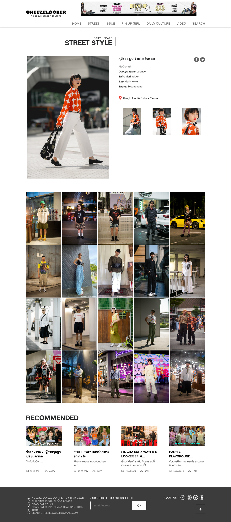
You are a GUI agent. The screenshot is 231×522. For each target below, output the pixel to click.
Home (76, 23)
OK (139, 505)
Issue (110, 23)
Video (181, 23)
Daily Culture (158, 23)
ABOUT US (170, 498)
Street (93, 23)
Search (198, 23)
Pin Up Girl (130, 23)
